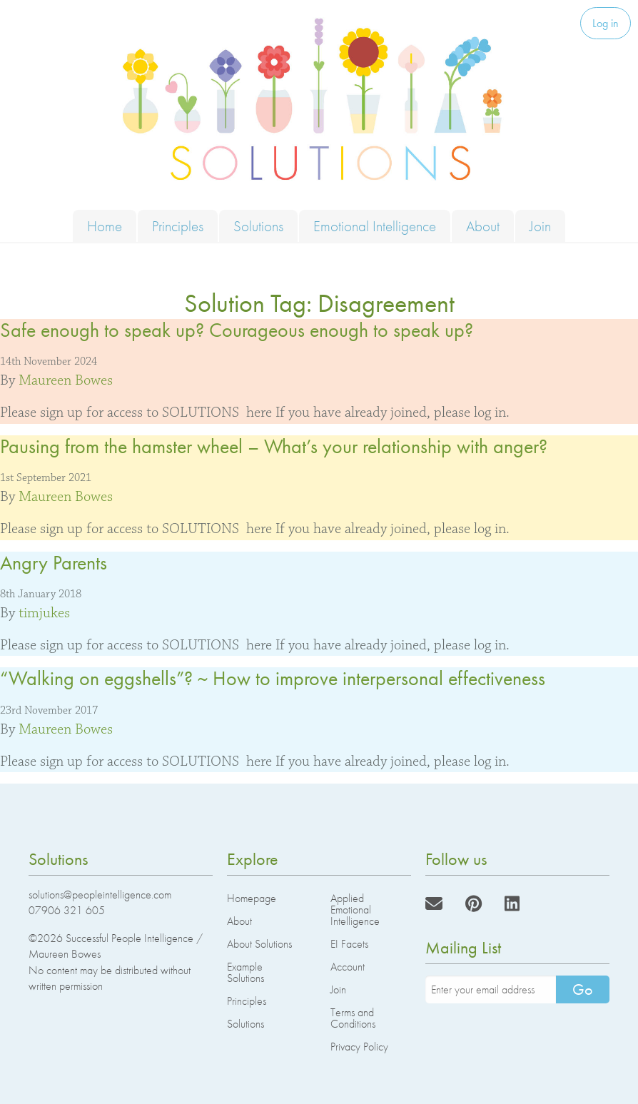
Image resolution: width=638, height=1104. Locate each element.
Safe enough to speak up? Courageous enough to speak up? (236, 330)
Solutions (258, 226)
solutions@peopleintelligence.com (100, 894)
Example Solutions (245, 972)
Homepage (251, 898)
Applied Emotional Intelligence (355, 909)
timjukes (44, 613)
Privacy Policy (359, 1046)
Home (104, 226)
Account (347, 966)
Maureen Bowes (66, 380)
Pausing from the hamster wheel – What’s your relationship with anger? (273, 446)
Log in (605, 23)
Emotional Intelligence (374, 226)
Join (540, 226)
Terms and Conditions (352, 1018)
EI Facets (349, 943)
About (483, 226)
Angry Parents (53, 562)
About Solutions (259, 943)
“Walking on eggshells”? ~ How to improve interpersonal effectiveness (272, 678)
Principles (177, 226)
